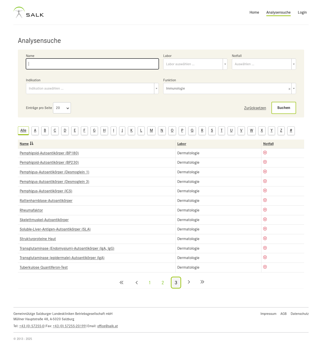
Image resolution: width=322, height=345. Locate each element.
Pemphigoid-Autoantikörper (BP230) (49, 162)
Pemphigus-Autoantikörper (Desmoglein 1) (54, 172)
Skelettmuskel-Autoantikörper (44, 219)
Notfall (237, 56)
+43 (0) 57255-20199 (69, 326)
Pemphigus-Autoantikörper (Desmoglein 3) (54, 181)
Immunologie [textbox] (228, 88)
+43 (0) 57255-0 (31, 326)
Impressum (268, 314)
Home (254, 12)
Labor (167, 56)
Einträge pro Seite (39, 108)
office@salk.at (107, 326)
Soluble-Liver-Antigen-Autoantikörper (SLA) (55, 229)
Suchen (283, 107)
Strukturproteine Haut (38, 238)
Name (30, 56)
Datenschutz (300, 314)
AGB (283, 314)
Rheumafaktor (31, 210)
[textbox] (195, 64)
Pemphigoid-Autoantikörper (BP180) (49, 153)
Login (302, 12)
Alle (23, 130)
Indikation (33, 80)
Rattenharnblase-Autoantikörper (46, 200)
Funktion (169, 80)
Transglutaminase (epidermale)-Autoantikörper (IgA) (62, 257)
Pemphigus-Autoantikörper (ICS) (46, 191)
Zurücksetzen (255, 108)
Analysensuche (278, 12)
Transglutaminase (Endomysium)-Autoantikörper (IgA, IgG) (67, 248)
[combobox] (195, 64)
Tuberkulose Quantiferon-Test (44, 267)
